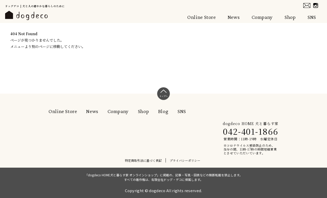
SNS (312, 17)
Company (262, 17)
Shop (290, 17)
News (234, 17)
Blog (163, 111)
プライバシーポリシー (185, 160)
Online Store (201, 17)
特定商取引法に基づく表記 (143, 160)
